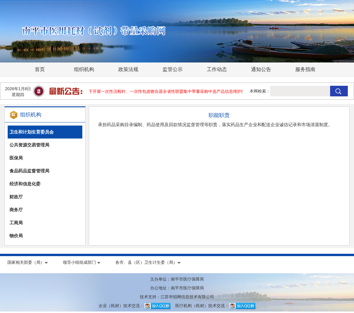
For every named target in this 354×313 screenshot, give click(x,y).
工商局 (16, 222)
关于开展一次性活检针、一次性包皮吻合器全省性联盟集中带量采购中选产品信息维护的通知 (169, 91)
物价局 (16, 235)
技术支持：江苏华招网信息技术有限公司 (177, 296)
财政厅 (16, 196)
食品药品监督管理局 (29, 170)
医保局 (16, 157)
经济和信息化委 (24, 183)
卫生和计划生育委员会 (31, 131)
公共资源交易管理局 (29, 144)
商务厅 (16, 209)
